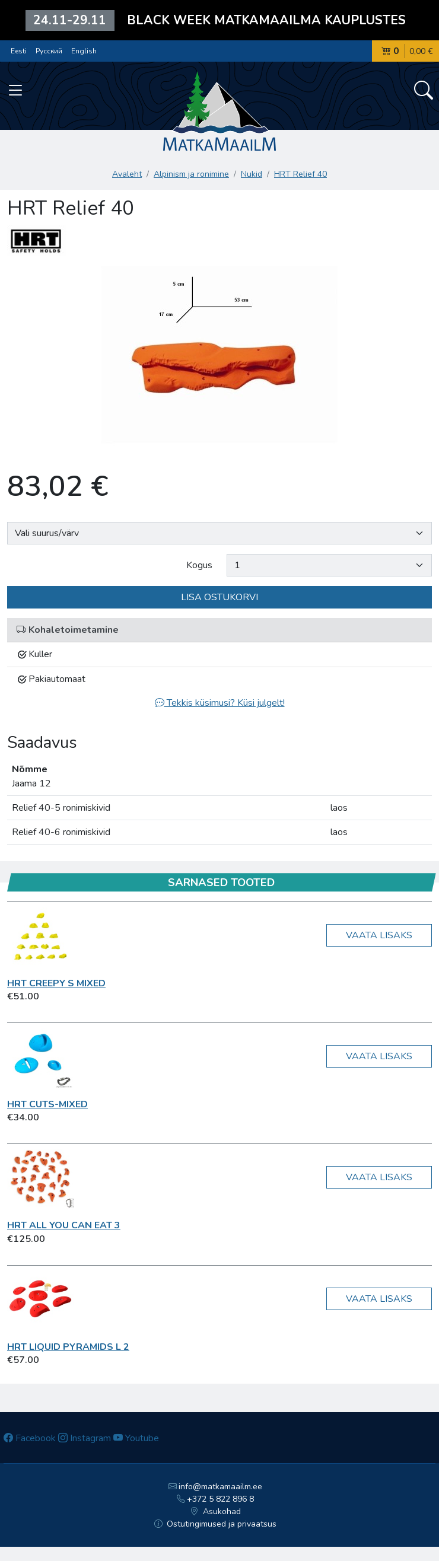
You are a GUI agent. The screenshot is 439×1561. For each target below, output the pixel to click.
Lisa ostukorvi (219, 597)
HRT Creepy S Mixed (56, 983)
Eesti (19, 51)
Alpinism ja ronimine (191, 174)
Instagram (84, 1438)
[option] (219, 360)
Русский (49, 51)
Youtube (136, 1438)
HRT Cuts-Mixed (47, 1104)
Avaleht (127, 174)
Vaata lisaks (379, 935)
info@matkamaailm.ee (215, 1486)
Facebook (30, 1438)
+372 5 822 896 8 (216, 1499)
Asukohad (215, 1511)
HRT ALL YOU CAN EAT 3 (63, 1225)
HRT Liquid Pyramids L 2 (68, 1346)
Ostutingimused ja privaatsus (215, 1524)
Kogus (199, 565)
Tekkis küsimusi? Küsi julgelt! (220, 702)
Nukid (251, 174)
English (84, 51)
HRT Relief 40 (300, 174)
